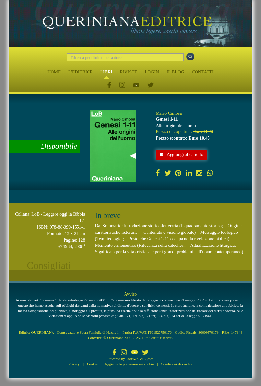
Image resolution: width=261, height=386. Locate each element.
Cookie (92, 364)
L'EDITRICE (80, 72)
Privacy (74, 364)
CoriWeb (131, 359)
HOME (54, 72)
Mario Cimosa (169, 113)
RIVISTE (128, 72)
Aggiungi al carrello (181, 154)
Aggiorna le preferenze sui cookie (129, 364)
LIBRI (106, 72)
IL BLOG (175, 72)
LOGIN (152, 72)
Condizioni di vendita (176, 364)
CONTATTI (202, 72)
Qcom (149, 359)
